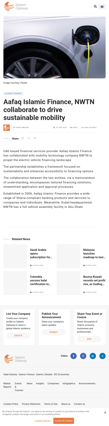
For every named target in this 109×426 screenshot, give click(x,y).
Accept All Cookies (63, 422)
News (30, 383)
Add (89, 339)
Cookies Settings (42, 422)
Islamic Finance (26, 374)
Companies (53, 383)
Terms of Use (51, 404)
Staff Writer (22, 127)
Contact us (79, 404)
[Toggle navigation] (102, 6)
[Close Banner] (105, 413)
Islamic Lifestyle (44, 374)
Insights (40, 383)
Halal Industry (10, 374)
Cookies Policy (10, 404)
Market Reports (7, 385)
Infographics (69, 383)
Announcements (87, 383)
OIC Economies (61, 374)
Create (18, 335)
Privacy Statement (31, 404)
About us (65, 404)
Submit (54, 332)
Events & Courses (19, 387)
